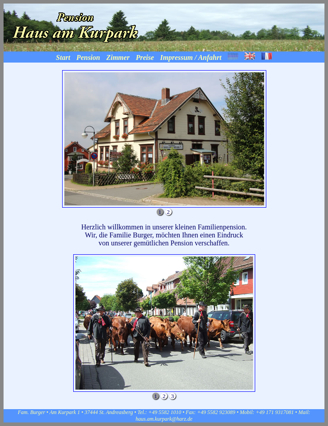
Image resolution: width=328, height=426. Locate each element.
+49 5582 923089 (216, 412)
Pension (88, 57)
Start (63, 57)
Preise (145, 57)
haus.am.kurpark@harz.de (163, 419)
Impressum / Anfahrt (190, 57)
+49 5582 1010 (165, 412)
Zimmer (117, 57)
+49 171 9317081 (275, 412)
